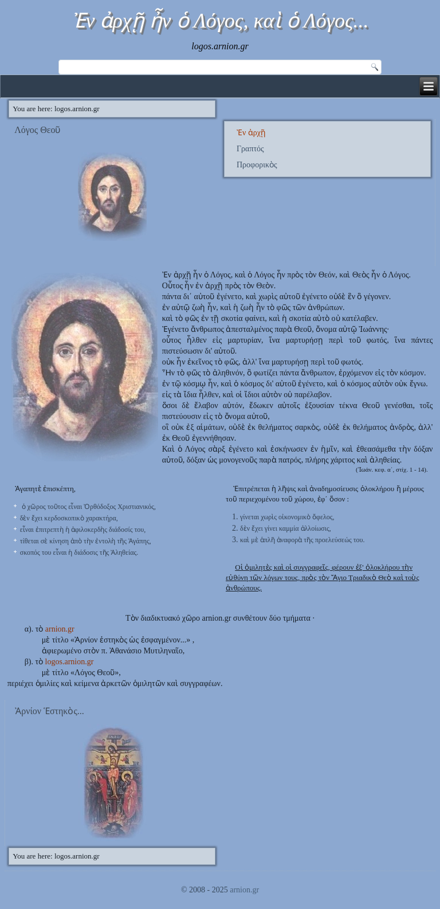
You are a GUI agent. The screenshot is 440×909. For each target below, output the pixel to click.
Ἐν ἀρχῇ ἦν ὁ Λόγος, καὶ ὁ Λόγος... (219, 20)
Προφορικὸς (257, 164)
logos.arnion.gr (69, 661)
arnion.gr (59, 629)
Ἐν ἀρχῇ (251, 132)
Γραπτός (250, 148)
